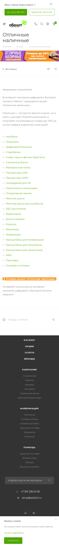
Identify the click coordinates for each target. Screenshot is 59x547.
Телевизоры (13, 234)
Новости (29, 380)
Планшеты (12, 141)
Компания (29, 369)
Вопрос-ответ (29, 458)
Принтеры (12, 260)
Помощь (29, 447)
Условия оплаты (29, 419)
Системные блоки (17, 162)
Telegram (33, 513)
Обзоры (29, 462)
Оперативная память (19, 193)
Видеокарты (13, 213)
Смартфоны (13, 152)
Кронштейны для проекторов (24, 250)
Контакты (30, 389)
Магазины (29, 414)
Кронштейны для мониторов (24, 244)
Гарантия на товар (29, 428)
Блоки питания (15, 219)
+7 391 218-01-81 (30, 491)
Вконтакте (25, 513)
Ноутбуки (12, 136)
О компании (29, 376)
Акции (29, 346)
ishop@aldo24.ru (32, 497)
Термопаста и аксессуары (21, 188)
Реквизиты (29, 432)
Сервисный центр (29, 393)
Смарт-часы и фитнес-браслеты (25, 157)
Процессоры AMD (17, 177)
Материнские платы (18, 167)
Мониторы (12, 229)
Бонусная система (29, 466)
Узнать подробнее (14, 533)
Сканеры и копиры (17, 265)
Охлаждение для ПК (18, 183)
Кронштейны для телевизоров (25, 239)
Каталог (29, 340)
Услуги (29, 352)
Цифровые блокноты (19, 146)
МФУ (9, 255)
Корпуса (11, 224)
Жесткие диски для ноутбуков (24, 203)
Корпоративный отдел (30, 397)
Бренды (29, 359)
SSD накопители (16, 208)
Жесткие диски (15, 198)
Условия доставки (29, 423)
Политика (29, 436)
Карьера (29, 384)
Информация (29, 408)
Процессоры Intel (17, 172)
